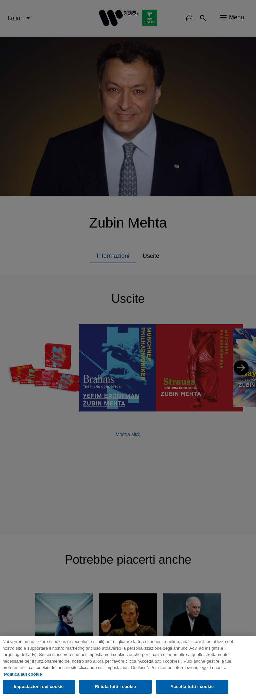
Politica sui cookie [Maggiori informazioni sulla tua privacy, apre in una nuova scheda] (23, 674)
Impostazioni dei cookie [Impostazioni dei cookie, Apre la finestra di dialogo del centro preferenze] (39, 686)
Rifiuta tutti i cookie (115, 686)
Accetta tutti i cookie (192, 686)
